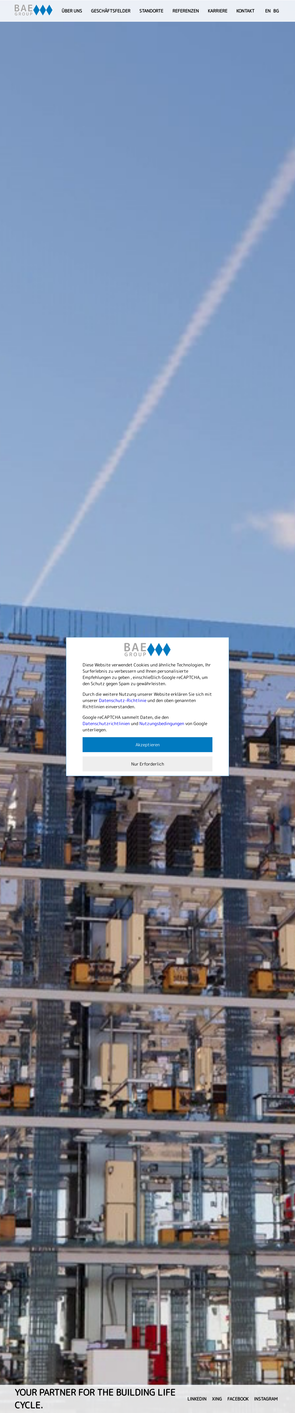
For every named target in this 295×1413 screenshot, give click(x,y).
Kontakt (245, 11)
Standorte (151, 11)
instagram (266, 1399)
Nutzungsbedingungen (161, 723)
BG (276, 11)
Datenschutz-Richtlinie (122, 700)
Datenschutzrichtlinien (106, 723)
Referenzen (185, 11)
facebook (238, 1399)
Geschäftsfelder (110, 11)
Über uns (72, 11)
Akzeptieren (148, 744)
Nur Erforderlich (147, 764)
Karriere (217, 11)
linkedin (196, 1399)
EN (268, 11)
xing (217, 1399)
